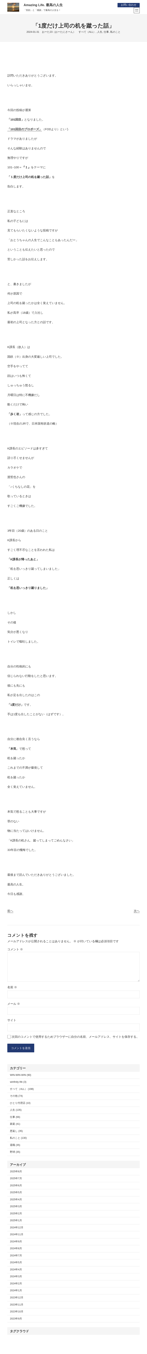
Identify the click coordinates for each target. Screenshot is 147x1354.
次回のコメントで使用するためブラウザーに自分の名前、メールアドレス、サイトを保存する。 (75, 1036)
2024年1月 (16, 1290)
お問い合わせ (128, 5)
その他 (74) (16, 1096)
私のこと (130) (18, 1138)
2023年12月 (16, 1298)
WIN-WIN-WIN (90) (20, 1075)
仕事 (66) (15, 1117)
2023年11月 (16, 1304)
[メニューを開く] (137, 10)
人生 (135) (16, 1110)
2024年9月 (16, 1242)
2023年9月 (16, 1319)
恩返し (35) (16, 1131)
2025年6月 (16, 1186)
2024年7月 (16, 1256)
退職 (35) (15, 1145)
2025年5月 (16, 1192)
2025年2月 (16, 1214)
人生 (99, 32)
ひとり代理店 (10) (20, 1103)
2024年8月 (16, 1248)
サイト (11, 1020)
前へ (10, 910)
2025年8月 (16, 1172)
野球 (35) (15, 1152)
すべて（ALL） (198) (22, 1089)
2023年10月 (16, 1312)
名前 (12, 987)
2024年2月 (16, 1284)
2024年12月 (16, 1228)
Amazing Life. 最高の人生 (43, 5)
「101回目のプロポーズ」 (24, 129)
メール (13, 1003)
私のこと (115, 32)
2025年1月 (16, 1220)
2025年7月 (16, 1178)
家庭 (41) (15, 1124)
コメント (15, 949)
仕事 (106, 32)
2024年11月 (16, 1234)
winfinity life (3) (18, 1082)
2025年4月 (16, 1200)
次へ (137, 910)
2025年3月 (16, 1206)
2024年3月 (16, 1276)
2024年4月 (16, 1270)
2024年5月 (16, 1262)
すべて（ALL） (87, 32)
